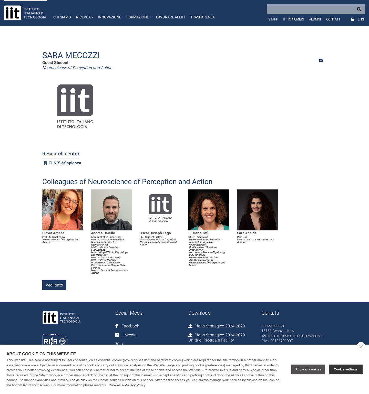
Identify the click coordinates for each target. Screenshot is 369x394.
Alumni (315, 19)
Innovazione (109, 17)
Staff (273, 19)
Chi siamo (62, 17)
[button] (84, 13)
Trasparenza (202, 17)
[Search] (316, 9)
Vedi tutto (54, 285)
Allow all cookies (308, 369)
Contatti (334, 19)
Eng (361, 19)
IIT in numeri (293, 19)
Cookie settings (345, 369)
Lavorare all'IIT (170, 17)
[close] (361, 346)
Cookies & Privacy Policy (127, 385)
